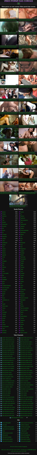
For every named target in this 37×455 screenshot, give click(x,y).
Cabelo (22, 281)
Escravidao (4, 289)
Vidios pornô (5, 435)
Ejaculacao (23, 232)
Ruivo (21, 271)
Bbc (3, 275)
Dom (21, 287)
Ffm (21, 283)
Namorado (22, 257)
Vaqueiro (22, 226)
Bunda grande (5, 326)
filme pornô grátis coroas (7, 362)
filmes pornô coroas (24, 368)
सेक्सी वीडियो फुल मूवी (32, 449)
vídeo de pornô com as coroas (27, 411)
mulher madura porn (6, 378)
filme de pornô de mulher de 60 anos (27, 342)
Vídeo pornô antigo (24, 437)
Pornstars (4, 234)
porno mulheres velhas (7, 387)
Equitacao (22, 218)
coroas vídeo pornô (24, 340)
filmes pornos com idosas (8, 370)
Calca (3, 240)
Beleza (22, 234)
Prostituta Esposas (6, 285)
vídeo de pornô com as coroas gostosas (8, 413)
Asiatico (4, 238)
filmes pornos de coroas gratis (27, 372)
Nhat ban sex (25, 449)
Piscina (3, 324)
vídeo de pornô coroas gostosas (27, 413)
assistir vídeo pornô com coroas (8, 337)
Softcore (4, 267)
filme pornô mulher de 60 (26, 362)
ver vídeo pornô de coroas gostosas (8, 409)
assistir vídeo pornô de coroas (27, 337)
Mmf (3, 295)
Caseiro (22, 275)
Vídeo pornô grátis (24, 429)
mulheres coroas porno (25, 378)
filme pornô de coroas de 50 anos (27, 356)
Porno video (23, 451)
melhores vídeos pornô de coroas (27, 376)
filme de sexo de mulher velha (27, 344)
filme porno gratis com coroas (27, 360)
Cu (21, 214)
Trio (21, 240)
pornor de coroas (6, 395)
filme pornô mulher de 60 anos (8, 364)
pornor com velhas (6, 393)
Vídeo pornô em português (8, 429)
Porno (3, 431)
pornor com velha (24, 391)
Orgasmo (22, 320)
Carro (21, 314)
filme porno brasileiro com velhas (8, 350)
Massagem (23, 300)
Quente (3, 244)
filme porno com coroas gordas (8, 352)
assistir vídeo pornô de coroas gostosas (8, 340)
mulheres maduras (24, 424)
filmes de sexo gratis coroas (26, 366)
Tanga (21, 277)
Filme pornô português (25, 441)
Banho (21, 312)
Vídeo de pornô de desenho (26, 422)
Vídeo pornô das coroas (18, 1)
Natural (3, 250)
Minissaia (4, 330)
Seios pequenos (24, 220)
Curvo (21, 279)
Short (3, 283)
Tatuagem (4, 261)
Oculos (3, 318)
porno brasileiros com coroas (8, 380)
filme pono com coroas (25, 346)
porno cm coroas (24, 380)
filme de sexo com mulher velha (8, 344)
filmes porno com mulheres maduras (8, 368)
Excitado (22, 253)
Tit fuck (3, 291)
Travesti (4, 314)
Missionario (4, 224)
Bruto (21, 304)
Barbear (4, 222)
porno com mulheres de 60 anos (8, 382)
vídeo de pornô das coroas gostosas (17, 417)
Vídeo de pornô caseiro (7, 439)
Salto (21, 302)
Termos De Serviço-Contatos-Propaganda (18, 446)
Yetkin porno (3, 449)
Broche (22, 212)
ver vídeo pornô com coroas (8, 407)
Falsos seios (5, 306)
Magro (21, 265)
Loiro (21, 222)
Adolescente (23, 224)
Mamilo (22, 291)
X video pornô (23, 431)
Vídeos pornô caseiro (25, 439)
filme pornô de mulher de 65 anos (8, 360)
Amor (3, 310)
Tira (21, 236)
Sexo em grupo (5, 287)
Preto (3, 271)
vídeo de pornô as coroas (8, 411)
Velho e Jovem (23, 332)
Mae (3, 269)
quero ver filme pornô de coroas (8, 399)
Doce (3, 246)
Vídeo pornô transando (7, 441)
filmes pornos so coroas (25, 374)
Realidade (4, 279)
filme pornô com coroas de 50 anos (27, 350)
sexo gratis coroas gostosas (8, 403)
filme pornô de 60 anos (7, 356)
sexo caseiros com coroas (26, 401)
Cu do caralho (5, 273)
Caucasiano (23, 259)
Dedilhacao (4, 242)
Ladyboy (4, 316)
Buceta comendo (24, 298)
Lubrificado (23, 289)
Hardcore (4, 216)
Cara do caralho (24, 310)
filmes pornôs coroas (7, 372)
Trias (3, 220)
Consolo (4, 277)
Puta (3, 263)
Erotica (22, 306)
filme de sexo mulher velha (8, 346)
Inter (3, 265)
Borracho (4, 226)
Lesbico (4, 248)
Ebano (3, 320)
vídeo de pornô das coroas (8, 415)
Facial (3, 257)
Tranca (3, 308)
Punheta (22, 273)
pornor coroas (23, 393)
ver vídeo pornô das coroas (26, 407)
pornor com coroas (6, 391)
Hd (2, 232)
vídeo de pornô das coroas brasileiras (27, 415)
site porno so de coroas (7, 405)
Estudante (22, 293)
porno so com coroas (25, 387)
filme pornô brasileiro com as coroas (27, 348)
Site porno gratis (24, 433)
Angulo (22, 263)
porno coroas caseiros (25, 382)
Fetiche (22, 318)
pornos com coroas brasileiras (8, 397)
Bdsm (3, 281)
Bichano (22, 216)
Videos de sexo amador (7, 433)
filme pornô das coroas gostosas (27, 354)
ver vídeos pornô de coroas (26, 409)
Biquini (3, 293)
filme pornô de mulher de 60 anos (27, 358)
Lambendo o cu (5, 300)
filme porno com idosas (25, 352)
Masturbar (4, 236)
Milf (3, 228)
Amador (22, 261)
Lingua (22, 328)
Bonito (3, 230)
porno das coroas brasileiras (26, 384)
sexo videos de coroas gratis (26, 403)
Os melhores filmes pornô (8, 426)
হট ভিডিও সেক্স (19, 449)
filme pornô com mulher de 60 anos (8, 354)
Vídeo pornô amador (6, 437)
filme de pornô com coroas (8, 342)
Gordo (21, 322)
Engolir (3, 304)
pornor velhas (23, 395)
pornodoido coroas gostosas (26, 389)
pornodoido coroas (6, 389)
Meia (21, 238)
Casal (21, 269)
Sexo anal (4, 424)
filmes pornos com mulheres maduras (27, 370)
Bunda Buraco (23, 316)
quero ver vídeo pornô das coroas (27, 399)
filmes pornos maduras (7, 374)
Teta (3, 218)
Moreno (4, 212)
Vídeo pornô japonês (25, 435)
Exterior (4, 253)
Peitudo (4, 214)
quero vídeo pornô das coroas (8, 401)
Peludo (22, 255)
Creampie (4, 312)
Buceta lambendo (24, 230)
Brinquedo (22, 242)
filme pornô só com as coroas (27, 364)
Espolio (22, 228)
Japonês (4, 255)
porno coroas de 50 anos (7, 384)
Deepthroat (23, 248)
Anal (21, 244)
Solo (21, 246)
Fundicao (4, 332)
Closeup (22, 267)
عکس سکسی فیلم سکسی (16, 451)
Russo (3, 298)
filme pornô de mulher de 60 (8, 358)
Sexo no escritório (24, 308)
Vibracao (22, 295)
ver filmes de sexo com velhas (27, 405)
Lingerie (22, 250)
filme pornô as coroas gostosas (8, 348)
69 (2, 302)
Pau (3, 259)
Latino (21, 285)
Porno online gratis (6, 422)
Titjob (3, 322)
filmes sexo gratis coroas (7, 376)
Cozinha (22, 330)
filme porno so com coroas (8, 366)
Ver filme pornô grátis (25, 426)
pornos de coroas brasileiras (26, 397)
